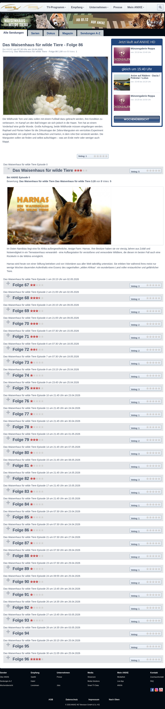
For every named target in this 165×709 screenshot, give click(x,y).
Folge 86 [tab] (82, 530)
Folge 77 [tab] (82, 414)
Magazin (67, 33)
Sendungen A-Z (90, 33)
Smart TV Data (93, 685)
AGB (50, 699)
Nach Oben (114, 699)
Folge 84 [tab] (82, 504)
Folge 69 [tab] (82, 311)
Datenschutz (72, 699)
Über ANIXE (4, 677)
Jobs (58, 685)
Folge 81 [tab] (82, 465)
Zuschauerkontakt (157, 677)
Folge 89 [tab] (82, 569)
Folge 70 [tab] (82, 323)
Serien (35, 33)
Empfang (77, 7)
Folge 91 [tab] (82, 594)
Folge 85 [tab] (82, 517)
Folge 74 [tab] (82, 375)
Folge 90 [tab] (82, 582)
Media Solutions (94, 681)
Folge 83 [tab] (82, 491)
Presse (117, 7)
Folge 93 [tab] (82, 620)
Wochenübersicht (6, 685)
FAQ (152, 681)
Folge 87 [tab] (82, 543)
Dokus (51, 33)
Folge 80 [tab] (82, 452)
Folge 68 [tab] (82, 298)
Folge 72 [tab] (82, 349)
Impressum (94, 699)
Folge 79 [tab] (82, 440)
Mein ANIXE (135, 7)
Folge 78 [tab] (82, 427)
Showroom (92, 677)
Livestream (35, 685)
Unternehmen (98, 7)
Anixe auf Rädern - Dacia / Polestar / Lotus (145, 76)
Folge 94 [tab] (82, 633)
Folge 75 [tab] (82, 388)
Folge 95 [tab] (82, 646)
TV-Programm (56, 7)
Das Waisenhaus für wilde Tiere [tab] (82, 170)
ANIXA (119, 685)
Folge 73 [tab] (82, 362)
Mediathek (121, 677)
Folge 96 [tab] (82, 659)
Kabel (33, 681)
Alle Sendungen (13, 32)
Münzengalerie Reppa (143, 48)
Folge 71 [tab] (82, 336)
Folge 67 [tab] (82, 285)
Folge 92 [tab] (82, 607)
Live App (120, 681)
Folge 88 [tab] (82, 556)
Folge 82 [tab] (82, 478)
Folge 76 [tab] (82, 401)
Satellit (33, 677)
